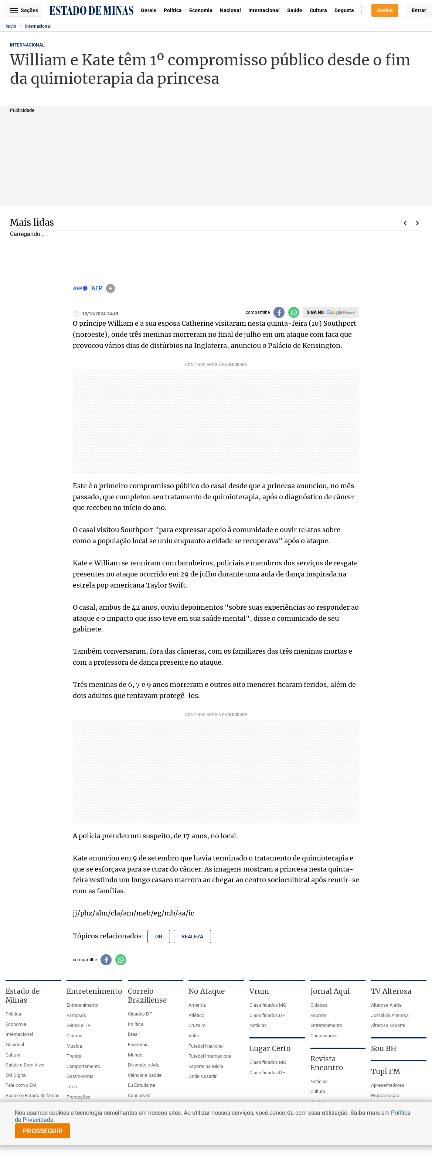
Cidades (318, 1005)
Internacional (264, 10)
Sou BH (384, 1048)
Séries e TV (79, 1025)
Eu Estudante (141, 1085)
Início (11, 26)
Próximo (417, 223)
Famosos (76, 1015)
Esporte (318, 1015)
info (110, 288)
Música (74, 1046)
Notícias (258, 1025)
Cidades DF (140, 1014)
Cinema (74, 1035)
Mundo (135, 1055)
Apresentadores (387, 1085)
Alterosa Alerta (386, 1005)
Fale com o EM (21, 1085)
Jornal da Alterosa (390, 1015)
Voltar (405, 223)
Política (173, 10)
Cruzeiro (196, 1025)
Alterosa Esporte (388, 1025)
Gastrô (317, 1102)
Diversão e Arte (144, 1065)
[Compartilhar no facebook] (279, 312)
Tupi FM (385, 1071)
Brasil (134, 1034)
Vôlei (193, 1035)
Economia (200, 10)
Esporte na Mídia (205, 1066)
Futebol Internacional (210, 1056)
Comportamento (83, 1066)
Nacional (230, 10)
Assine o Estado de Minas (32, 1095)
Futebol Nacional (206, 1046)
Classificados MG (267, 1005)
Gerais (148, 10)
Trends (74, 1056)
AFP (96, 288)
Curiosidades (324, 1035)
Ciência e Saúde (144, 1075)
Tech (72, 1086)
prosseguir (43, 1131)
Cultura (318, 10)
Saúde (294, 10)
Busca (361, 10)
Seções (24, 10)
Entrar (419, 10)
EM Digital (16, 1075)
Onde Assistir (202, 1076)
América (197, 1005)
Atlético (196, 1015)
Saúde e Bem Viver (25, 1065)
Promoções (79, 1097)
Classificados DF (267, 1015)
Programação (385, 1095)
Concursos (139, 1095)
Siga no (315, 312)
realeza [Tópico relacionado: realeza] (192, 936)
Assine (385, 10)
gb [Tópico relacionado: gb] (158, 936)
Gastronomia (80, 1076)
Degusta (344, 10)
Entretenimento (82, 1005)
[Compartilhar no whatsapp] (293, 312)
